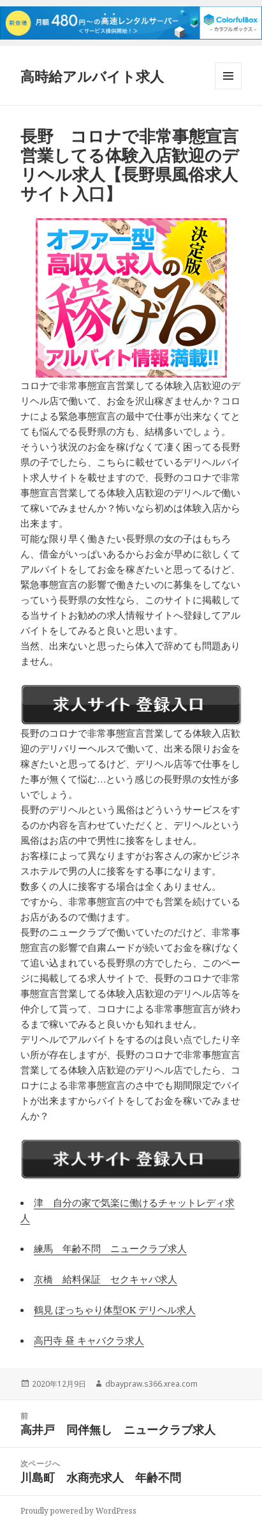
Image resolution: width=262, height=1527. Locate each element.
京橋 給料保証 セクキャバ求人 (105, 1278)
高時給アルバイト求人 (92, 75)
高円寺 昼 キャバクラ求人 (89, 1340)
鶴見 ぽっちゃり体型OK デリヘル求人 (115, 1309)
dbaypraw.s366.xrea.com (151, 1383)
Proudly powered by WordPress (78, 1510)
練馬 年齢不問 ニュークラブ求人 (110, 1248)
